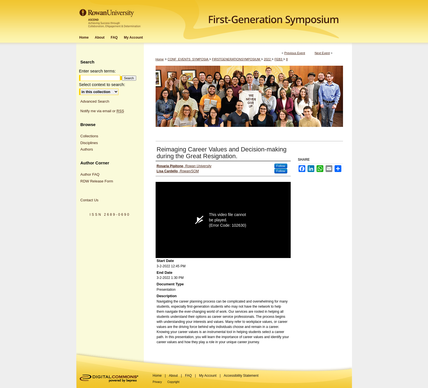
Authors (86, 149)
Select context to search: (102, 84)
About (173, 376)
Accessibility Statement (241, 376)
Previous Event (294, 53)
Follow (280, 165)
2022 (268, 59)
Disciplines (89, 143)
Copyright (173, 381)
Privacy (157, 381)
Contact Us (89, 200)
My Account (207, 376)
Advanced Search (94, 101)
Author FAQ (90, 174)
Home (160, 59)
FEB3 (278, 59)
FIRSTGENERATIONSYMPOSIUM (236, 59)
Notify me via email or (102, 111)
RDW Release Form (96, 181)
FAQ (188, 376)
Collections (89, 136)
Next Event (322, 53)
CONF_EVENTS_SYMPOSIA (188, 59)
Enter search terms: (97, 71)
